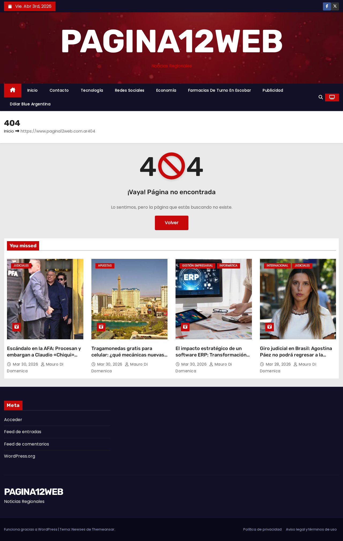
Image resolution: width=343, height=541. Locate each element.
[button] (321, 97)
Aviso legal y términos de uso (311, 529)
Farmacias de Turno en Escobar (219, 90)
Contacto (59, 90)
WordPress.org (19, 456)
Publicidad (273, 90)
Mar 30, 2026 (26, 364)
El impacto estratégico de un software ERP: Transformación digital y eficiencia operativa (211, 354)
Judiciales (21, 266)
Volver (171, 223)
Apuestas (105, 266)
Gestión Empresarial (197, 266)
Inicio (32, 90)
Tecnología (92, 90)
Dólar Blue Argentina (30, 104)
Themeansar (103, 529)
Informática (228, 266)
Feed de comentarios (26, 444)
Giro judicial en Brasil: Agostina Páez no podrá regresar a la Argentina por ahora (296, 354)
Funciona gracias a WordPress (31, 529)
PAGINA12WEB (171, 41)
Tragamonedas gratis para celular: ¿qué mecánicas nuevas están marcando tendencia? (127, 354)
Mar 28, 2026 (279, 364)
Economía (166, 90)
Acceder (13, 420)
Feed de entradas (22, 432)
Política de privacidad (262, 529)
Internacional (277, 266)
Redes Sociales (129, 90)
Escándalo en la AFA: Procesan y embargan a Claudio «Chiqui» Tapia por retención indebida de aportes (44, 358)
